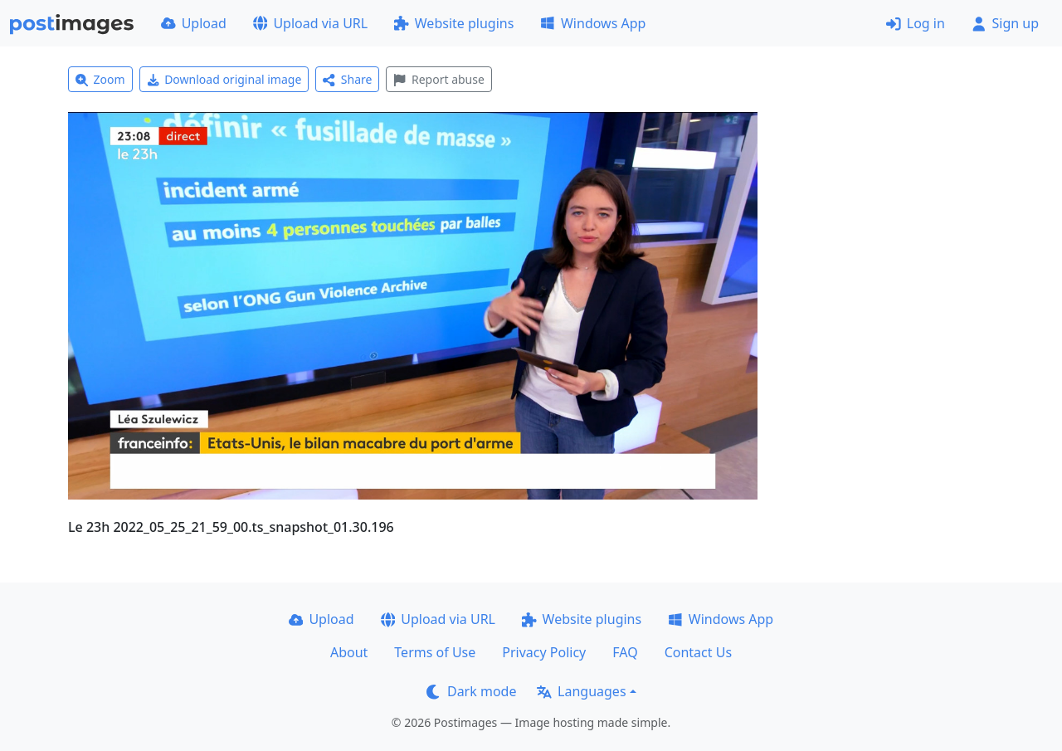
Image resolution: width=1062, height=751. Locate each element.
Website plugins (454, 23)
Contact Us (698, 652)
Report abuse (438, 79)
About (349, 652)
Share (347, 79)
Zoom (100, 79)
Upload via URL (310, 23)
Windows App (592, 23)
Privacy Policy (544, 652)
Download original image (224, 79)
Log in (915, 23)
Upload (194, 23)
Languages (581, 691)
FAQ (624, 652)
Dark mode (471, 691)
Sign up (1005, 23)
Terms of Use (434, 652)
